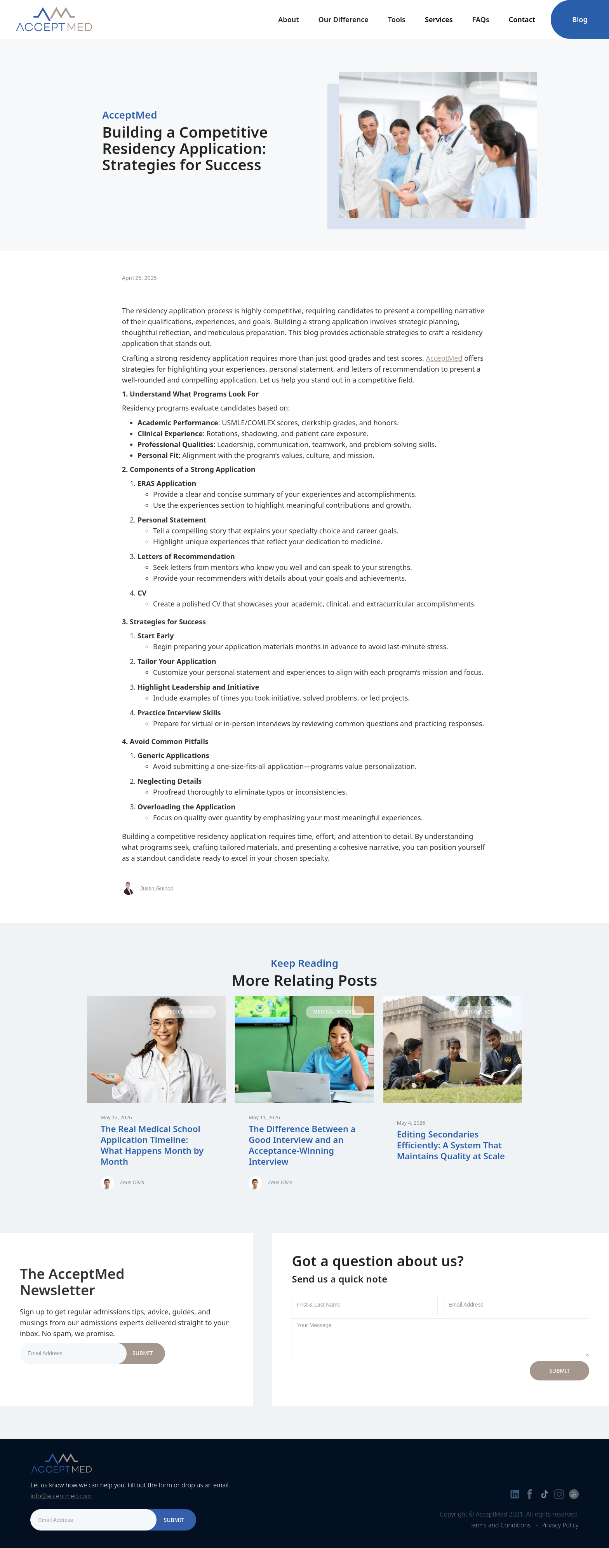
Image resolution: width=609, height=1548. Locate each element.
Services (439, 19)
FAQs (480, 19)
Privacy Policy (559, 1525)
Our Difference (343, 19)
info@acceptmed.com (60, 1496)
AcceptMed (444, 358)
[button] (288, 19)
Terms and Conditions (500, 1525)
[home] (54, 19)
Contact (522, 19)
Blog (579, 19)
